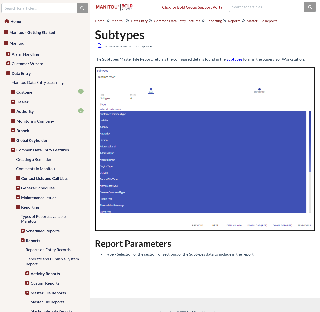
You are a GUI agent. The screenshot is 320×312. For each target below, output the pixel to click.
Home (15, 21)
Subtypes (234, 59)
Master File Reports (48, 292)
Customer (50, 91)
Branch (22, 130)
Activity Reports (45, 273)
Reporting (30, 207)
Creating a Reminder (34, 159)
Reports (33, 240)
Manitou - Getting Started (32, 32)
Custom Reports (45, 283)
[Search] (310, 7)
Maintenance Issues (38, 197)
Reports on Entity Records (48, 249)
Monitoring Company (35, 121)
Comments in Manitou (35, 168)
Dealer (22, 101)
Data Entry (21, 73)
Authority (50, 111)
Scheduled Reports (43, 230)
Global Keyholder (32, 140)
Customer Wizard (28, 63)
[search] (267, 7)
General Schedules (38, 187)
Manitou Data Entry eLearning (38, 82)
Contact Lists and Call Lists (44, 178)
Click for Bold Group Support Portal (193, 7)
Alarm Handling (25, 54)
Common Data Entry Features (42, 149)
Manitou (17, 43)
